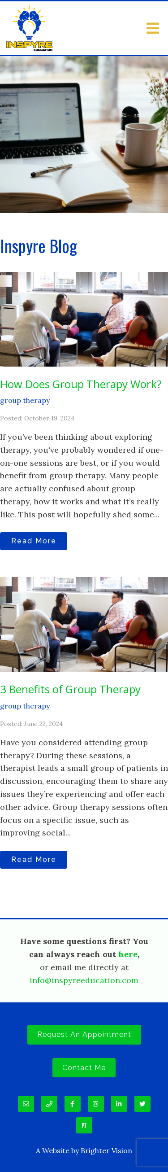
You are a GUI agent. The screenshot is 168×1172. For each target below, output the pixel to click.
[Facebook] (73, 1104)
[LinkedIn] (119, 1104)
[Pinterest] (84, 1125)
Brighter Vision (106, 1150)
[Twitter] (142, 1104)
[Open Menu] (152, 28)
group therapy (25, 400)
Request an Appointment (84, 1034)
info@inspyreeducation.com (84, 980)
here (128, 954)
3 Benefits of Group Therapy (70, 689)
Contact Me (84, 1067)
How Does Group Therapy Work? (81, 383)
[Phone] (49, 1104)
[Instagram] (96, 1104)
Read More (33, 541)
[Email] (26, 1104)
